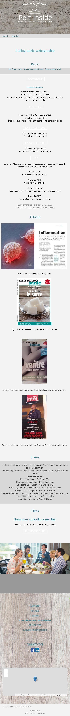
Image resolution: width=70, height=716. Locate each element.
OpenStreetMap (34, 695)
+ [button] (6, 671)
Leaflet (18, 695)
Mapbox (64, 695)
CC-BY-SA (51, 695)
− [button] (6, 675)
